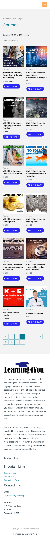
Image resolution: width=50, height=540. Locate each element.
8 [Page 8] (11, 342)
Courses (12, 18)
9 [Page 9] (16, 342)
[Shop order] (16, 40)
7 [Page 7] (5, 342)
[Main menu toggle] (44, 4)
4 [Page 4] (28, 336)
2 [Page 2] (16, 336)
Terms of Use (10, 473)
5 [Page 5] (34, 336)
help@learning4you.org (14, 495)
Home (5, 18)
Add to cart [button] (11, 86)
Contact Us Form (11, 480)
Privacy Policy (10, 476)
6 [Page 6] (40, 336)
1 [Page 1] (11, 336)
